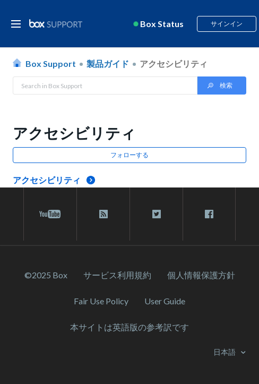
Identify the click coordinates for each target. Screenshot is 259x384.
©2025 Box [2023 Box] (45, 275)
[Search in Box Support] (105, 85)
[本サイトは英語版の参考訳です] (129, 327)
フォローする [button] (129, 155)
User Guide (164, 301)
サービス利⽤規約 (117, 275)
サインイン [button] (227, 24)
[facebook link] (209, 214)
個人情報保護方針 (201, 275)
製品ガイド (108, 63)
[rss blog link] (103, 214)
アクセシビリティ (174, 63)
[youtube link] (50, 214)
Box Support (50, 63)
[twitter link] (156, 214)
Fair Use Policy (101, 301)
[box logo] (55, 23)
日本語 (225, 351)
